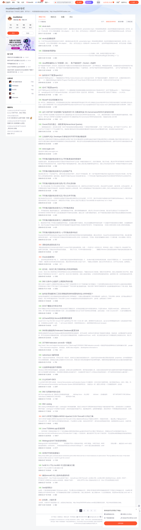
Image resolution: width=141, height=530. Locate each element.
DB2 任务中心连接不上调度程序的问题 (55, 281)
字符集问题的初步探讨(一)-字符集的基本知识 (58, 232)
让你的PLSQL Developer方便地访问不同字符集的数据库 (62, 137)
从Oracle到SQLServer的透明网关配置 (55, 318)
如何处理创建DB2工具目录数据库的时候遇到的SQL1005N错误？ (65, 294)
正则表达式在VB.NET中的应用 (16, 110)
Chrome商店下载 (81, 521)
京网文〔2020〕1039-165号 (83, 519)
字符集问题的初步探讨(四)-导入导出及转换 (57, 183)
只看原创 (42, 21)
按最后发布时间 (111, 21)
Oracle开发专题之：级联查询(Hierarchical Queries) (60, 124)
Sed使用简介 (45, 488)
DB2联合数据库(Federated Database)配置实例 (58, 330)
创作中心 (124, 2)
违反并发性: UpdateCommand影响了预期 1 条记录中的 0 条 (20, 71)
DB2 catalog (45, 404)
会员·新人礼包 (108, 2)
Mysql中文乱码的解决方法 (50, 100)
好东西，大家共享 (47, 500)
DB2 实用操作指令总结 (49, 392)
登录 (98, 2)
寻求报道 (73, 517)
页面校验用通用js (47, 51)
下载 (18, 2)
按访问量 (121, 21)
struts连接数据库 (46, 39)
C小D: (9, 118)
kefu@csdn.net (94, 517)
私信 (27, 33)
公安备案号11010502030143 (57, 519)
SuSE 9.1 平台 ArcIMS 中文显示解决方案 (56, 465)
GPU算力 (39, 1)
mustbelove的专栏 (15, 8)
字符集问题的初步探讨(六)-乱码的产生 (55, 171)
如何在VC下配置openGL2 (50, 75)
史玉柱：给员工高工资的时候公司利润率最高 (58, 269)
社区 (22, 2)
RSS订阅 (129, 21)
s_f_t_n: (9, 113)
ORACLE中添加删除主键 (18, 57)
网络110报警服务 (60, 521)
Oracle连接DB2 (46, 257)
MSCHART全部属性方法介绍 (19, 60)
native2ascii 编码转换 (48, 355)
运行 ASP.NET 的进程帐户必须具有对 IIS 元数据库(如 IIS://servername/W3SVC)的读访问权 (76, 112)
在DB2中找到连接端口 (49, 453)
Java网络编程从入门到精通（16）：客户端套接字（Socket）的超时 (67, 63)
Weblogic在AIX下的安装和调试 (52, 441)
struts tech (44, 26)
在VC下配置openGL (48, 88)
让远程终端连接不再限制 (50, 367)
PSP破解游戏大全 (15, 63)
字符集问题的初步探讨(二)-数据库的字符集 (57, 220)
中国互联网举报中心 (71, 521)
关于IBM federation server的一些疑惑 (55, 343)
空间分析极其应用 (12, 115)
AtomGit (29, 2)
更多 (47, 2)
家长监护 (53, 521)
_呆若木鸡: (10, 128)
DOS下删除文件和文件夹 (50, 306)
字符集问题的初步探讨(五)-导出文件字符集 (57, 196)
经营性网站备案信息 (97, 519)
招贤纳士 (60, 517)
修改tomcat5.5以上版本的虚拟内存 (53, 475)
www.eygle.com (46, 149)
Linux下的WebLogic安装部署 (51, 429)
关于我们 (54, 517)
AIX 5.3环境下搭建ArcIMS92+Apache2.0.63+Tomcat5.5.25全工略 (65, 416)
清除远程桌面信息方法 (49, 245)
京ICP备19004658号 (70, 519)
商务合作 (66, 517)
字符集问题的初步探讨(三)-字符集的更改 (56, 208)
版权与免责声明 (98, 521)
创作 (133, 2)
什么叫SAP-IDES (47, 379)
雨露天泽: (10, 123)
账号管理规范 (89, 521)
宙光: (9, 133)
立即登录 (120, 523)
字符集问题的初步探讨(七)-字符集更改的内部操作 (59, 159)
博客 (13, 2)
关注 (13, 33)
